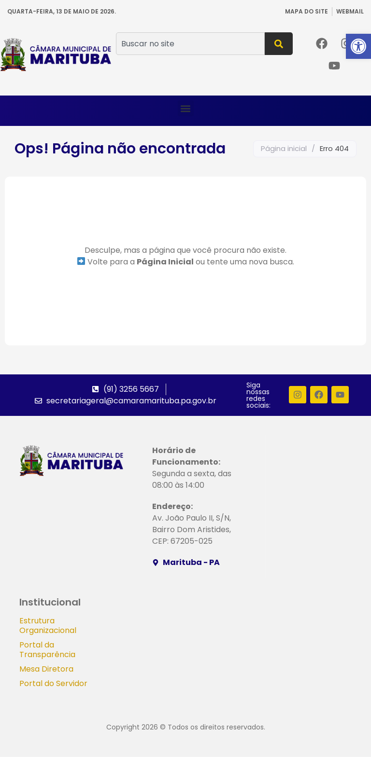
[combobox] (190, 43)
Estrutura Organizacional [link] (47, 626)
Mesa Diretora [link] (46, 669)
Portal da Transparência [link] (47, 650)
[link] (358, 46)
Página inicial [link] (284, 148)
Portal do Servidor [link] (53, 683)
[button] (186, 108)
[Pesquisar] (279, 43)
